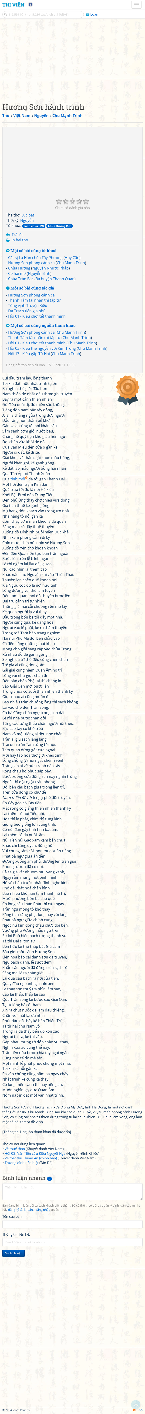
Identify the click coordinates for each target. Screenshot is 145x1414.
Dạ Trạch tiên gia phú (27, 310)
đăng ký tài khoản (20, 1210)
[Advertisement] (72, 59)
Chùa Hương (19, 268)
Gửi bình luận (13, 1253)
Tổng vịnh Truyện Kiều (27, 305)
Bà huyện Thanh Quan (55, 278)
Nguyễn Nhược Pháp (50, 268)
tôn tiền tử (29, 365)
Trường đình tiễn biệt (21, 1162)
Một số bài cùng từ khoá (31, 251)
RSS (138, 1410)
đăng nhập (42, 1210)
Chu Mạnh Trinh (71, 262)
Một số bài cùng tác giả (30, 288)
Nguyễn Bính (39, 273)
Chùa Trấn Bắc (21, 278)
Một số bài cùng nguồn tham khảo (41, 325)
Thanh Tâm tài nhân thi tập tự (34, 300)
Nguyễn (27, 220)
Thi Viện (13, 4)
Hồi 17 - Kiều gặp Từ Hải (29, 353)
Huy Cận (72, 257)
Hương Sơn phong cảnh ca (31, 262)
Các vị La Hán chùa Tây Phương (35, 257)
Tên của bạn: (12, 1216)
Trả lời (17, 234)
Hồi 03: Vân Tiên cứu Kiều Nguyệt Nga (35, 1153)
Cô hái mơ (17, 273)
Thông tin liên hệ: (16, 1234)
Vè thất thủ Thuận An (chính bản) (31, 1158)
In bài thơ (20, 240)
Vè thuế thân (15, 1148)
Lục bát (27, 215)
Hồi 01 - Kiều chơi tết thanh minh (37, 316)
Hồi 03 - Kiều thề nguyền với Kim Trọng (42, 348)
